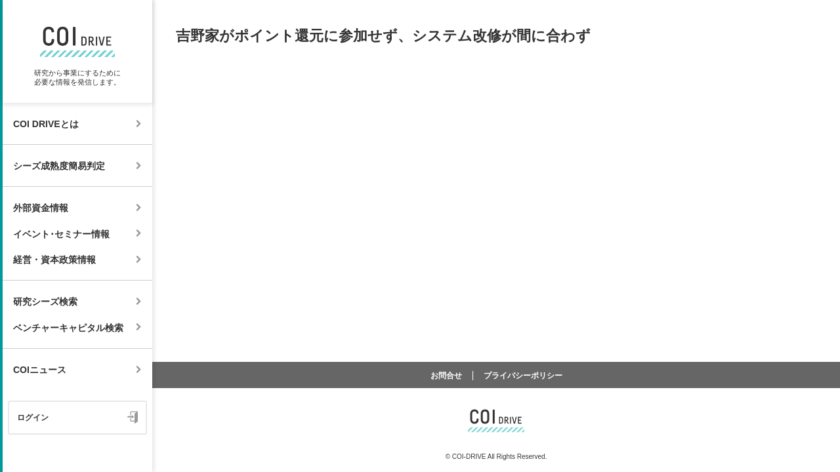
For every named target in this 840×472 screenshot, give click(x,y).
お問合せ (446, 375)
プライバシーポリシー (523, 375)
